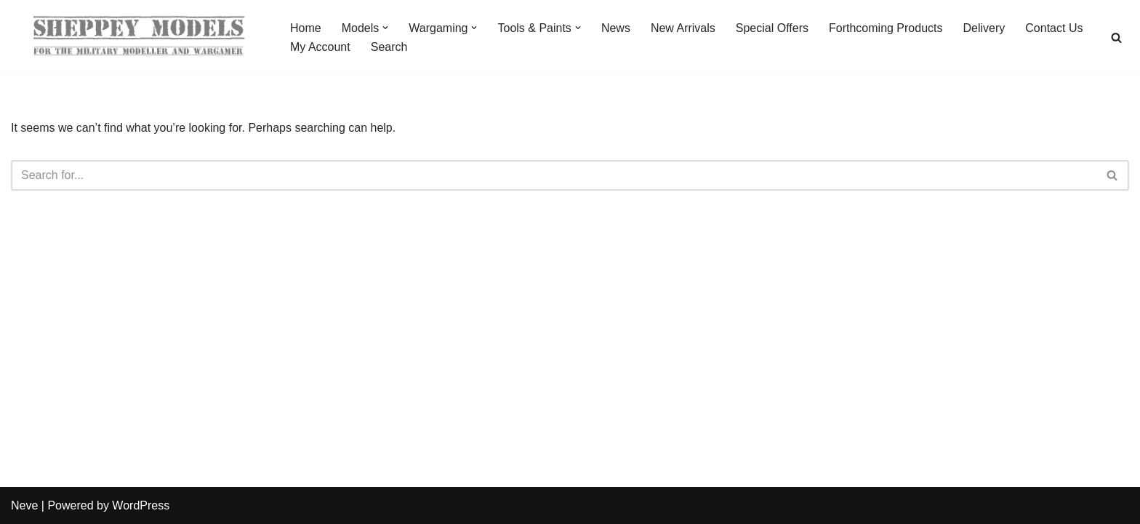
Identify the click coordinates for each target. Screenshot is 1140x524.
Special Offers (772, 28)
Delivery (984, 28)
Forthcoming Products (886, 28)
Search (389, 47)
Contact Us (1054, 28)
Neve (24, 505)
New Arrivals (683, 28)
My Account (320, 47)
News (615, 28)
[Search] (1116, 37)
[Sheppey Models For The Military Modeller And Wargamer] (138, 37)
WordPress (140, 505)
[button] (385, 28)
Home (305, 28)
